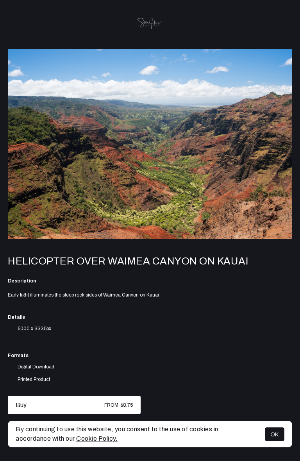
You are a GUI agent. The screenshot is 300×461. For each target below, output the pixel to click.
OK (274, 434)
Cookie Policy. (97, 438)
